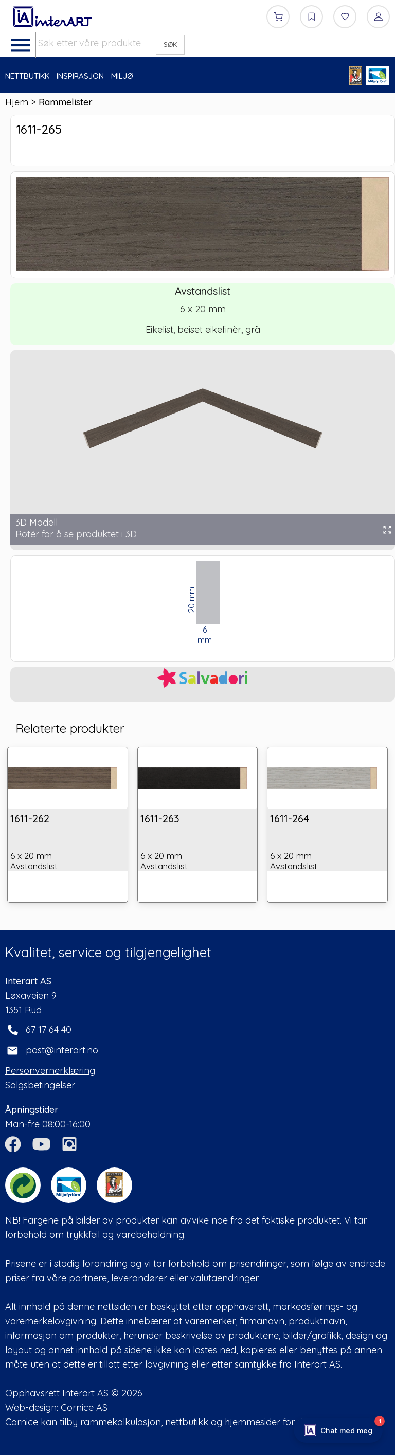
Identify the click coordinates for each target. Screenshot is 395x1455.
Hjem (16, 102)
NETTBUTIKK (27, 76)
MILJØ (122, 76)
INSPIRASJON (80, 76)
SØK (170, 44)
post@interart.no (62, 1050)
